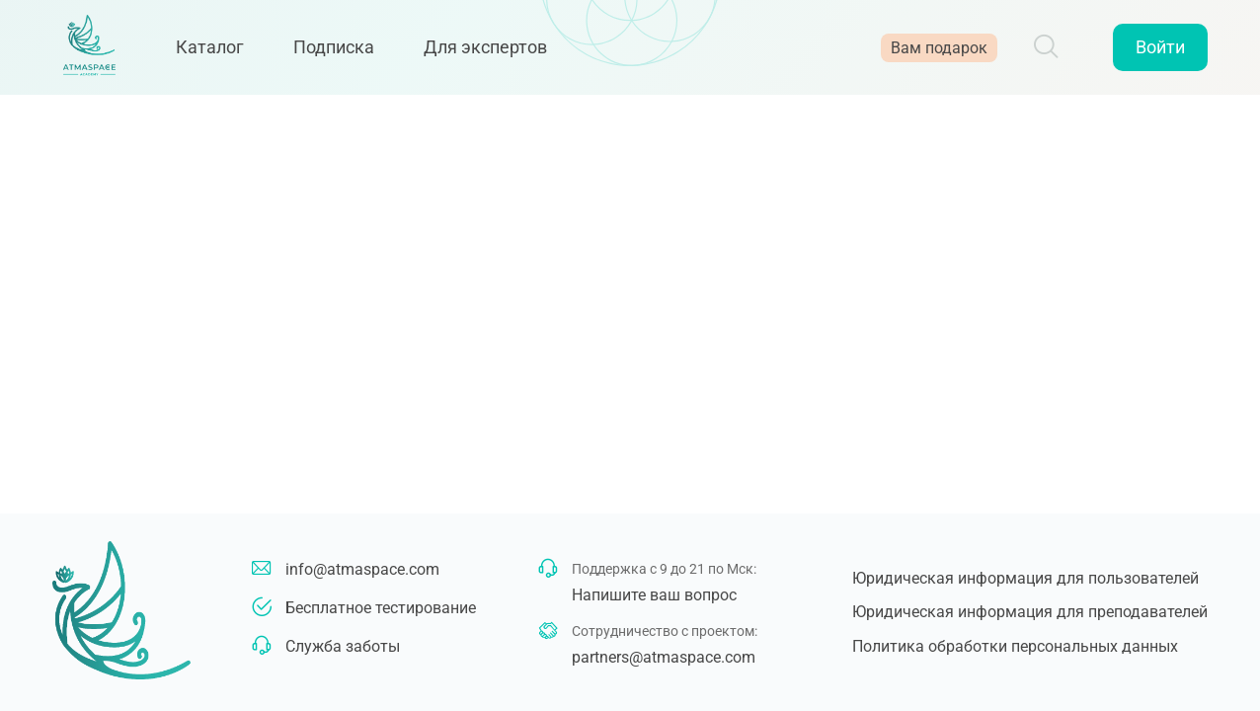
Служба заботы (342, 646)
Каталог (220, 51)
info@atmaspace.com (362, 569)
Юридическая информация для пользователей (1025, 578)
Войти (1160, 51)
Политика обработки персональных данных (1015, 646)
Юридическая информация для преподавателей (1030, 611)
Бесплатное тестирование (380, 607)
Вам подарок (939, 51)
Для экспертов (495, 51)
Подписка (343, 51)
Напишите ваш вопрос (654, 595)
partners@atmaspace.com (663, 657)
